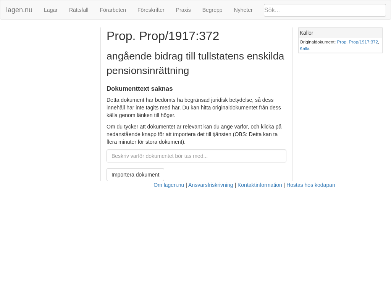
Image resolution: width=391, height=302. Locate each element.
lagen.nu (19, 10)
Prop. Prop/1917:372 (357, 41)
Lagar (51, 10)
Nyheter (243, 10)
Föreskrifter (151, 10)
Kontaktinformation (260, 185)
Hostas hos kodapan (310, 185)
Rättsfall (79, 10)
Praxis (183, 10)
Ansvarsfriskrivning (210, 185)
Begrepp (212, 10)
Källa (305, 48)
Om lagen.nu (168, 185)
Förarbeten (113, 10)
